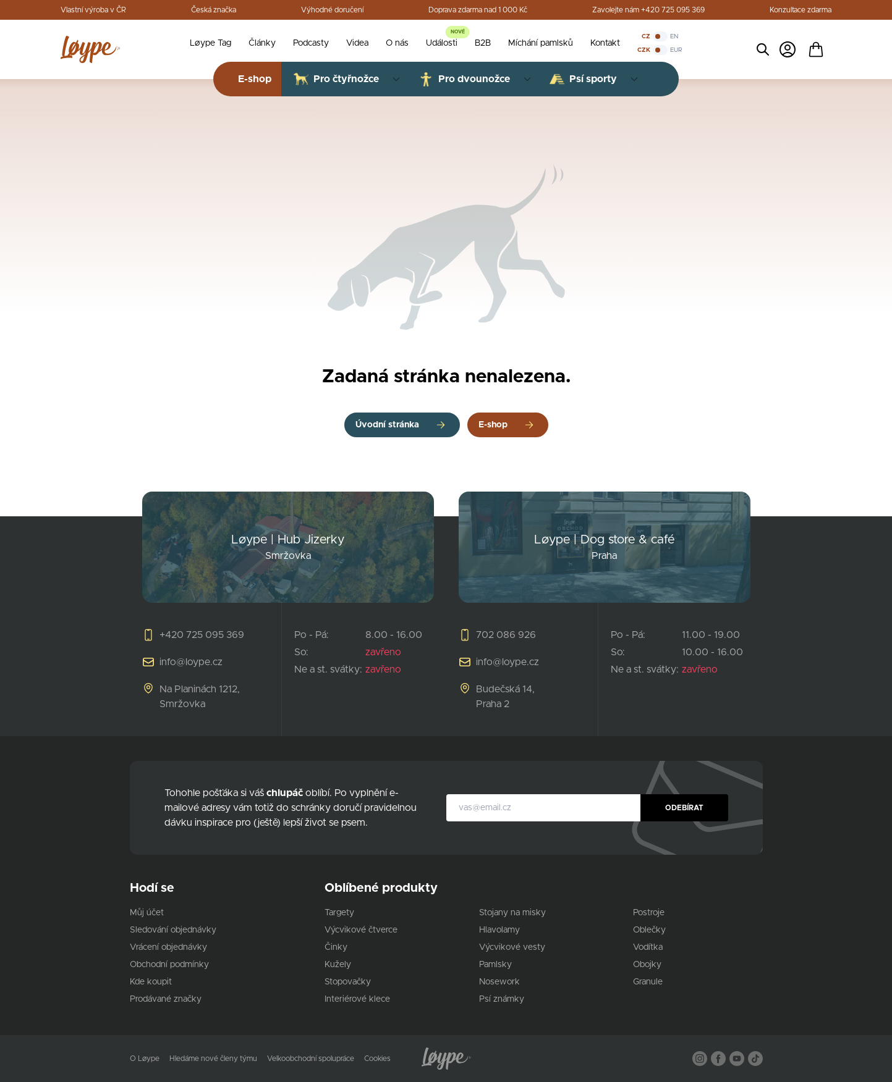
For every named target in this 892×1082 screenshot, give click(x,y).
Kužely (338, 964)
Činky (336, 947)
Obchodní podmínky (169, 964)
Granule (648, 982)
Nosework (499, 982)
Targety (339, 912)
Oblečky (649, 930)
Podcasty (311, 43)
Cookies (377, 1058)
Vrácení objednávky (168, 947)
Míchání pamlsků (540, 43)
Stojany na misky (512, 912)
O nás (397, 43)
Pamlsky (495, 964)
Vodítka (648, 947)
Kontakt (605, 43)
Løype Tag (210, 43)
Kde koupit (151, 982)
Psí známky (501, 999)
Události (441, 43)
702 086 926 (506, 635)
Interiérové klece (357, 999)
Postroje (649, 912)
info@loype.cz (191, 662)
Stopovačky (348, 982)
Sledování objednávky (173, 930)
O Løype (144, 1058)
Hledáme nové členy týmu (213, 1058)
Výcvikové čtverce (361, 930)
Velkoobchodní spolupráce (310, 1058)
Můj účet (147, 912)
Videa (357, 43)
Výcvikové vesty (512, 947)
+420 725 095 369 (201, 635)
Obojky (647, 964)
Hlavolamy (499, 930)
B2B (483, 43)
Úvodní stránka (387, 425)
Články (262, 43)
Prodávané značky (166, 999)
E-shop (493, 425)
